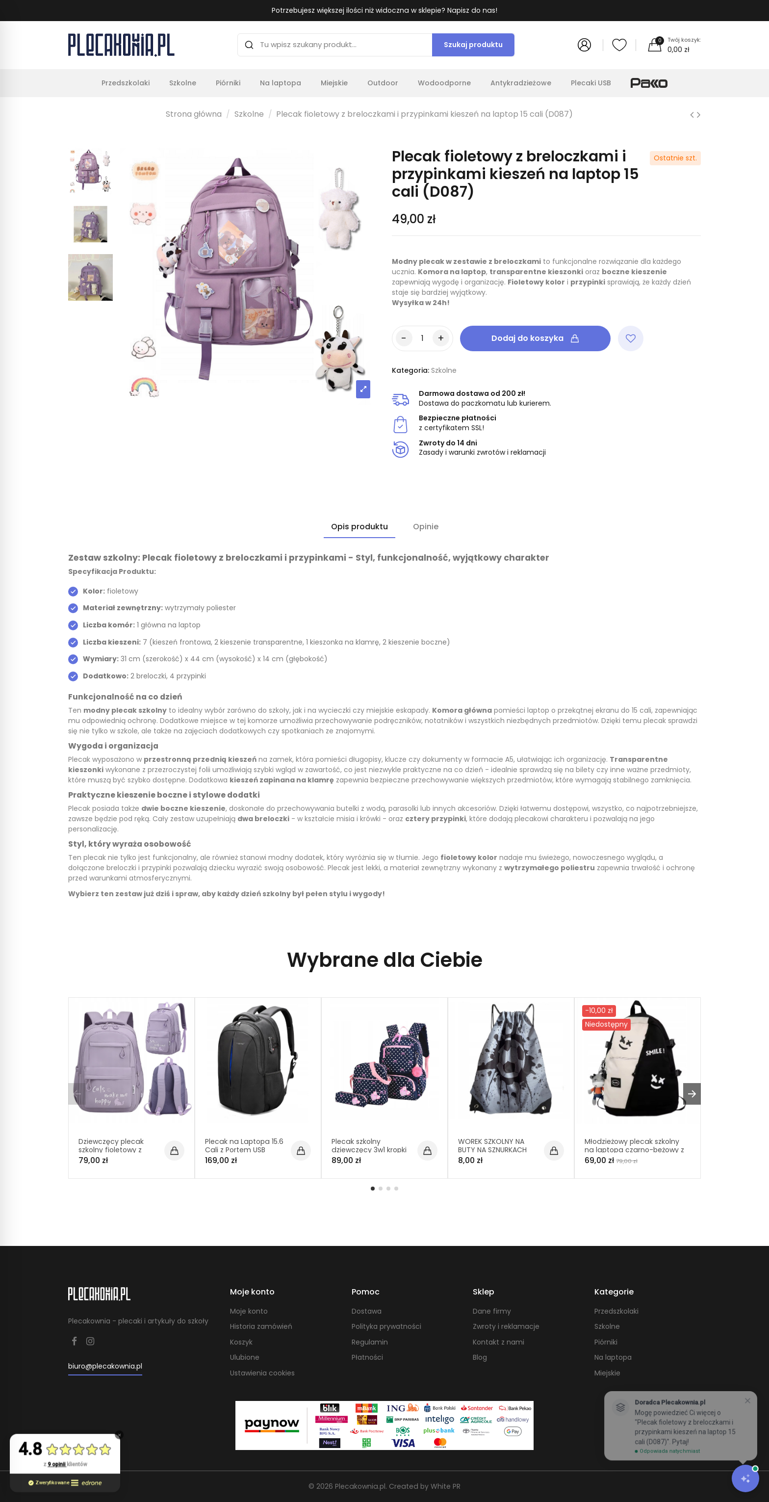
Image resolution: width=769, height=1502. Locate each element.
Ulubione (244, 1357)
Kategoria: (410, 370)
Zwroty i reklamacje (506, 1326)
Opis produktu (359, 527)
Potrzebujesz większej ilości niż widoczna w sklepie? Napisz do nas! (384, 10)
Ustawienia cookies (262, 1373)
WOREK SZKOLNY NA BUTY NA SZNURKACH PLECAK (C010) (492, 1150)
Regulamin (370, 1342)
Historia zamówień (261, 1326)
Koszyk (241, 1342)
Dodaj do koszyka (535, 338)
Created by (424, 1486)
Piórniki (605, 1342)
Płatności (367, 1357)
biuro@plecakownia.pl (105, 1366)
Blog (480, 1357)
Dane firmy (492, 1311)
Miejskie (607, 1373)
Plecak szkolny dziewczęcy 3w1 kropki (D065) (369, 1150)
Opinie (425, 527)
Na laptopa (613, 1357)
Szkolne (607, 1326)
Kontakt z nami (498, 1342)
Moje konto (249, 1311)
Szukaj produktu (473, 45)
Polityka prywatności (386, 1326)
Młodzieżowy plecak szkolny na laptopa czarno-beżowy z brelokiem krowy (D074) (633, 1150)
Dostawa (367, 1311)
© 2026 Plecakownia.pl (347, 1486)
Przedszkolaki (616, 1311)
